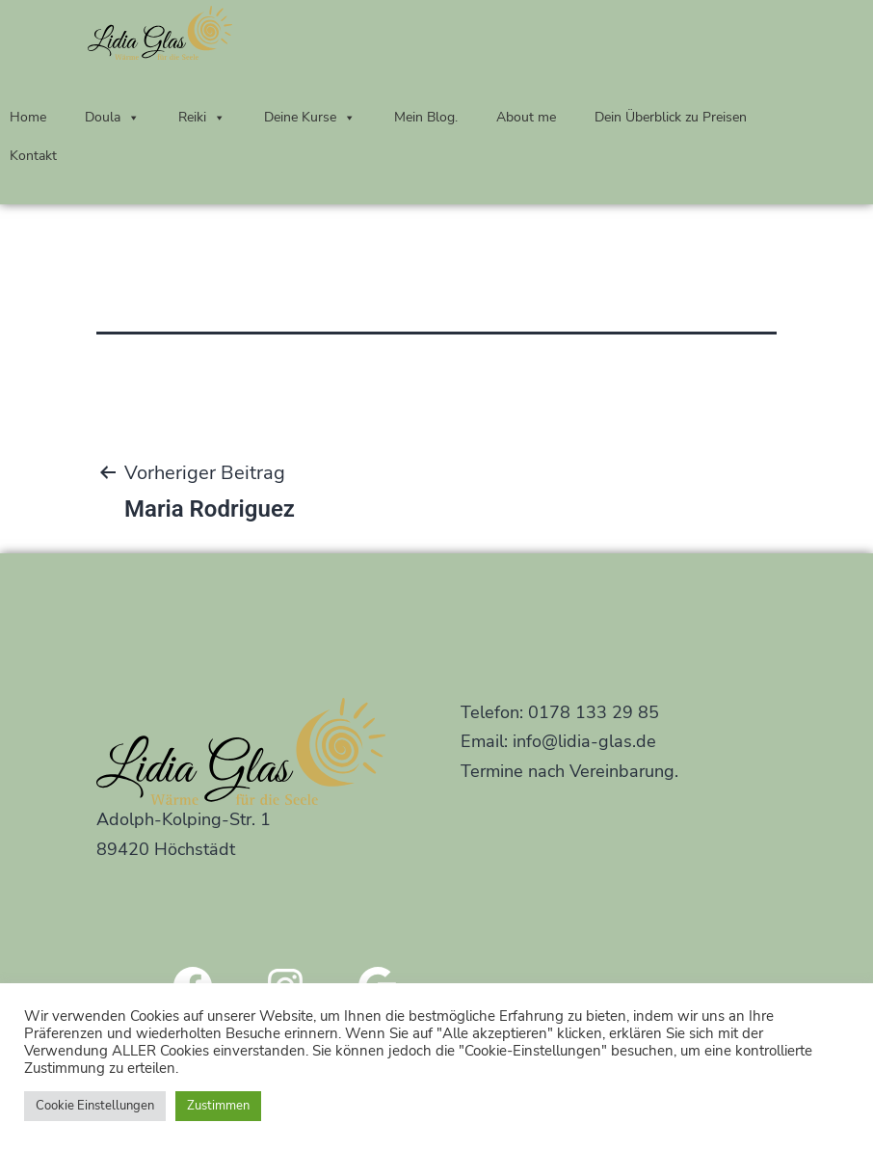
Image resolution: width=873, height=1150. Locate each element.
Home (28, 117)
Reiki (201, 117)
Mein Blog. (426, 117)
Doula (112, 117)
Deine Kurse (310, 117)
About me (526, 117)
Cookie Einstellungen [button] (95, 1105)
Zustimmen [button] (218, 1105)
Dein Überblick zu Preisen (671, 117)
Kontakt (33, 156)
